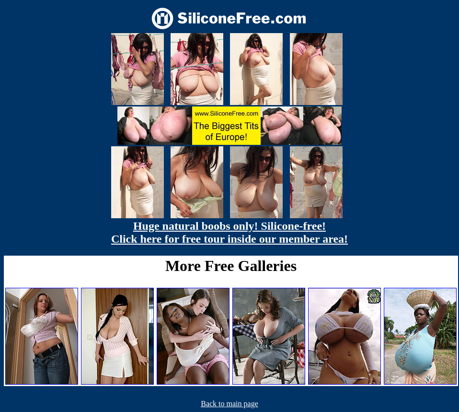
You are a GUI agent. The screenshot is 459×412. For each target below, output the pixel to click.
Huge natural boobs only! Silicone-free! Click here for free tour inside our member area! (229, 232)
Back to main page (229, 404)
